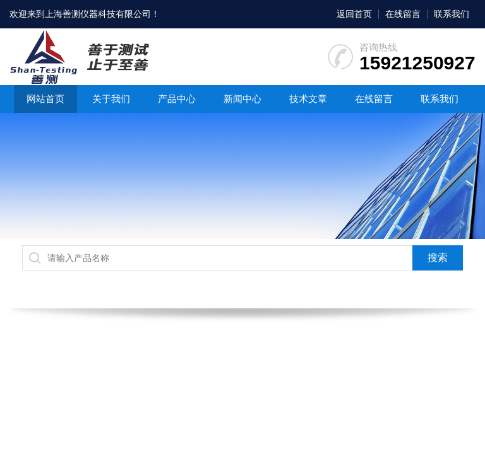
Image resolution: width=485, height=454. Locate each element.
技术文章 (308, 98)
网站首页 (45, 98)
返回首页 (354, 14)
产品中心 (177, 98)
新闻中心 (242, 98)
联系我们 (451, 14)
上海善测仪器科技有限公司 (98, 14)
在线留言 (403, 14)
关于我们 (111, 98)
